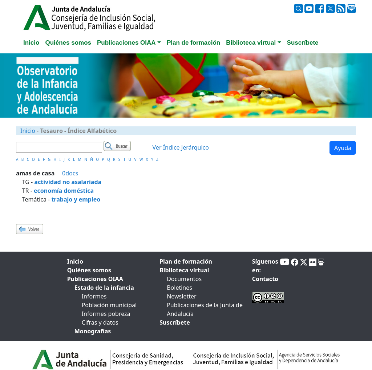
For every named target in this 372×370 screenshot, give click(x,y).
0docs (70, 173)
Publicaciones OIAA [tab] (95, 279)
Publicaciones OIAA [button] (126, 42)
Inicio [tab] (31, 42)
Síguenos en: (265, 265)
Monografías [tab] (92, 331)
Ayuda (342, 148)
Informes (94, 296)
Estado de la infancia (104, 288)
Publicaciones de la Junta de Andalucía (205, 309)
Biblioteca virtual (184, 270)
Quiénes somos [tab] (68, 42)
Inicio (27, 131)
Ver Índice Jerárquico (181, 147)
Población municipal (109, 305)
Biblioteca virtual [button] (251, 42)
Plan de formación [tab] (193, 42)
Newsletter (181, 296)
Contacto (265, 279)
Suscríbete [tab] (303, 42)
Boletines (179, 288)
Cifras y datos (100, 322)
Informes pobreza (106, 314)
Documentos (184, 279)
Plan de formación (185, 261)
